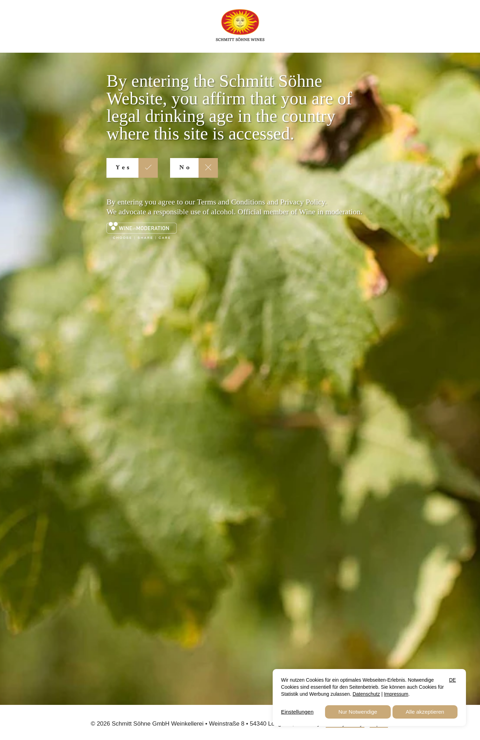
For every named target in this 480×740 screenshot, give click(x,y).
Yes (123, 168)
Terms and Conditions (231, 201)
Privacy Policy (302, 201)
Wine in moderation (330, 211)
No (185, 168)
